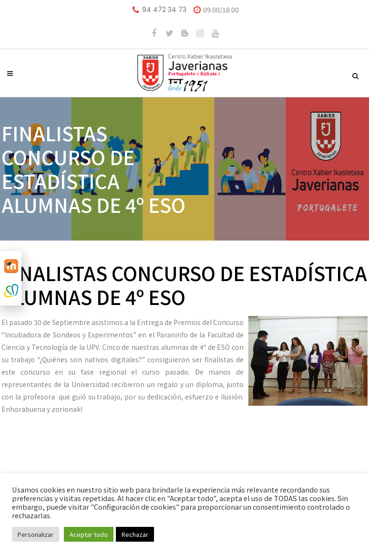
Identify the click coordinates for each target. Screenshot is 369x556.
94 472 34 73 (164, 9)
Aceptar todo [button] (89, 534)
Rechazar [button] (135, 534)
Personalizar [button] (35, 534)
